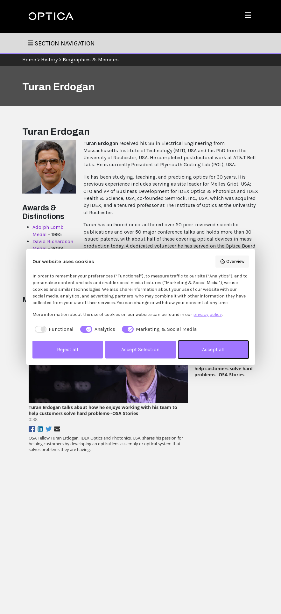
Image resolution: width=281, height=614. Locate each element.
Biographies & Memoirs (91, 60)
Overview (232, 261)
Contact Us (175, 543)
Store (231, 554)
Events (110, 543)
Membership (115, 554)
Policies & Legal (179, 554)
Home (29, 60)
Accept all (213, 349)
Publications (115, 533)
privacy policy (207, 314)
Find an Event (238, 565)
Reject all (67, 349)
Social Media (176, 565)
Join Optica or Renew (239, 541)
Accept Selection (140, 349)
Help (169, 533)
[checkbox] (53, 329)
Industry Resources (121, 565)
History (49, 60)
